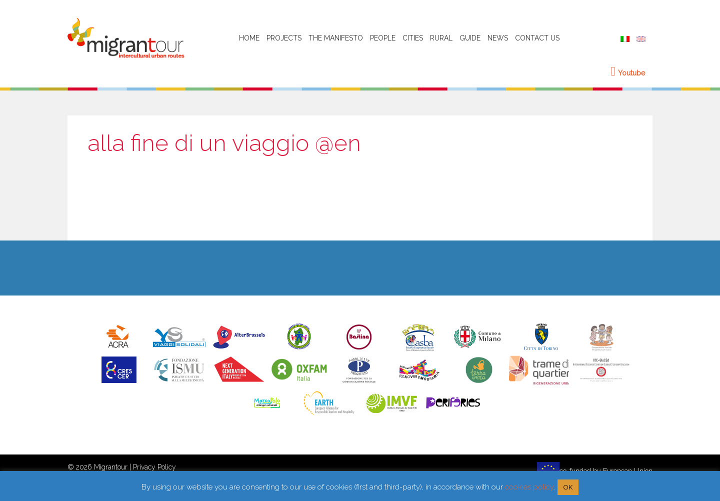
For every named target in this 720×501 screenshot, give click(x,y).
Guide (470, 38)
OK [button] (568, 487)
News (498, 38)
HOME (249, 38)
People (383, 38)
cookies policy (529, 487)
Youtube (628, 73)
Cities (412, 38)
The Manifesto (335, 38)
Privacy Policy (154, 467)
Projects (284, 38)
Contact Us (537, 38)
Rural (441, 38)
